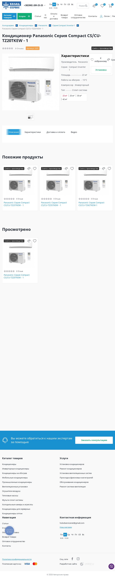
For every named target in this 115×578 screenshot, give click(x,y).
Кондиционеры (26, 25)
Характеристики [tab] (33, 132)
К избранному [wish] (99, 60)
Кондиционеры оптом (12, 513)
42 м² (65, 99)
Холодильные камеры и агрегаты (17, 504)
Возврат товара (64, 16)
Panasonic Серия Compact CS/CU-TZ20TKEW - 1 (17, 276)
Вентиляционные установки (15, 486)
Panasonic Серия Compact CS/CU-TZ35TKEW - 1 (54, 204)
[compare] (28, 168)
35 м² (79, 96)
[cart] (110, 5)
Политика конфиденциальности (17, 559)
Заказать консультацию (94, 440)
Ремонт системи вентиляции (73, 486)
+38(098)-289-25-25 (33, 5)
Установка (100, 69)
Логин (107, 16)
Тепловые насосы (10, 495)
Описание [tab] (14, 132)
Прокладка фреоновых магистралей (76, 477)
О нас (45, 16)
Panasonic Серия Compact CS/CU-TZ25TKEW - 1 (17, 204)
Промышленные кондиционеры (17, 482)
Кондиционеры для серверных (16, 509)
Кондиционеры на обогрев (14, 473)
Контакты (92, 16)
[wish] (34, 168)
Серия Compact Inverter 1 (64, 25)
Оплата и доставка (54, 16)
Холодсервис (8, 25)
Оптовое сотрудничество (78, 16)
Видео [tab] (74, 132)
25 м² (72, 96)
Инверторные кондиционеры (15, 468)
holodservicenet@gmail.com (72, 523)
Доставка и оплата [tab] (56, 132)
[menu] (9, 16)
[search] (86, 5)
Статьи (38, 16)
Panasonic (42, 25)
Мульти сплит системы (12, 500)
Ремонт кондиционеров (71, 468)
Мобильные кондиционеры (15, 477)
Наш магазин (66, 527)
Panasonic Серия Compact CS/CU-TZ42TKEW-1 (91, 204)
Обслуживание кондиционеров (74, 482)
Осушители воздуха (11, 491)
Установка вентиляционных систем (76, 473)
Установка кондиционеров (72, 464)
